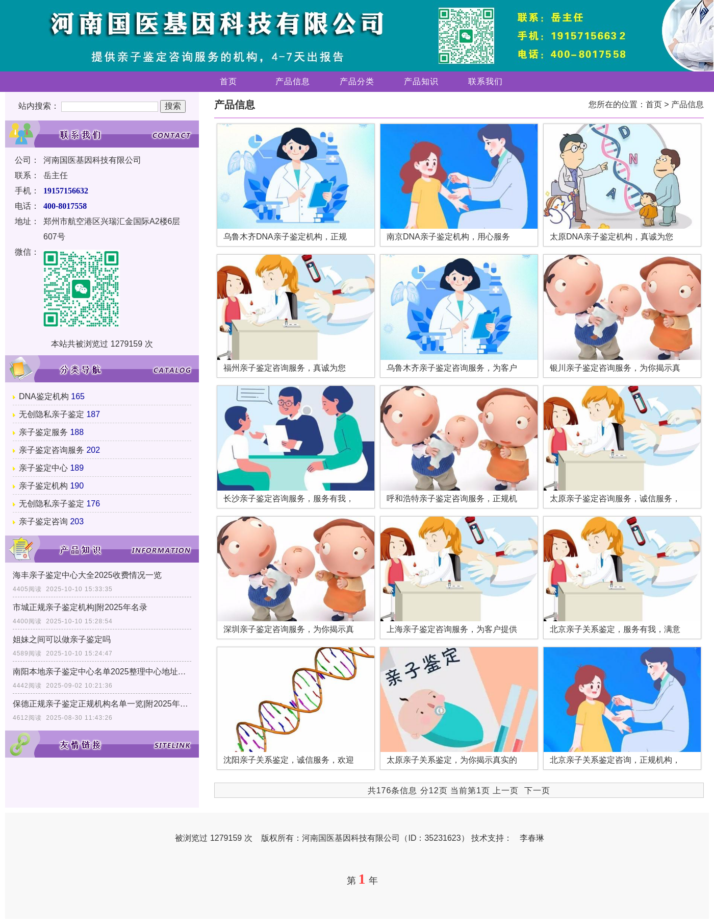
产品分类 (357, 81)
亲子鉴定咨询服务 (51, 450)
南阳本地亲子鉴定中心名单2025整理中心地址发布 (102, 671)
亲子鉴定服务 (43, 432)
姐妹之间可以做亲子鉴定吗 (62, 639)
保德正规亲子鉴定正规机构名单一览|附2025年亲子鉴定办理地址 (102, 703)
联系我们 (485, 81)
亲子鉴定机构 (43, 485)
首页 (228, 81)
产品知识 (421, 81)
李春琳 (532, 838)
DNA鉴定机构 (44, 396)
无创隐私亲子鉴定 (51, 414)
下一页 (537, 790)
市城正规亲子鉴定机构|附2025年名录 (80, 607)
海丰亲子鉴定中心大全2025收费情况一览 (87, 575)
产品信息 (292, 81)
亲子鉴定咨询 (43, 521)
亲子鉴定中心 (43, 468)
